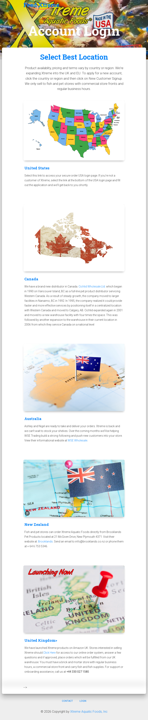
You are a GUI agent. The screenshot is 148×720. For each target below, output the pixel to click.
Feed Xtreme (41, 5)
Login (83, 701)
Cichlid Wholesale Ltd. (92, 286)
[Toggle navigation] (120, 6)
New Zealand (36, 524)
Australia (32, 418)
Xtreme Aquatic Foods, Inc (89, 711)
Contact (67, 701)
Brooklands (45, 541)
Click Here (49, 652)
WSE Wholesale (77, 440)
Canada (31, 279)
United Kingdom (39, 640)
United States (36, 168)
